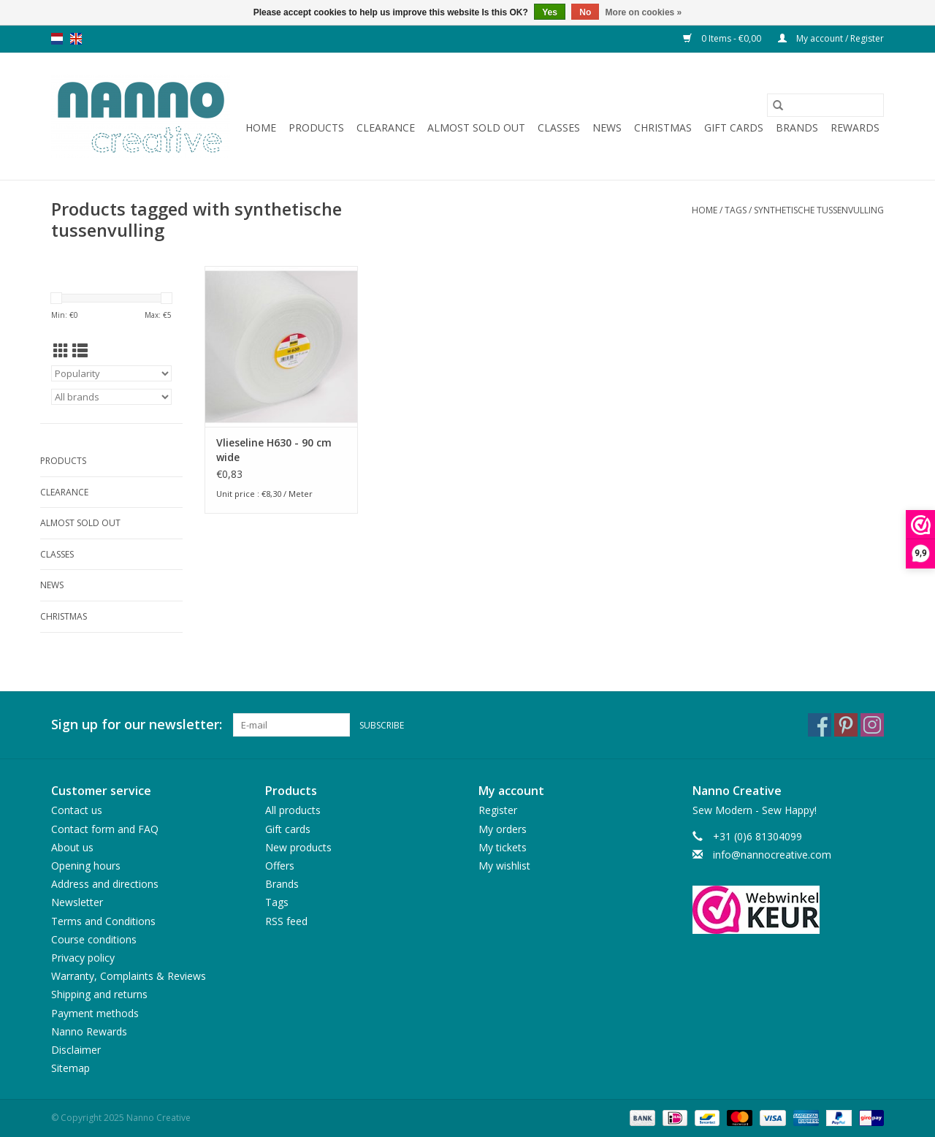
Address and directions (105, 884)
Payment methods (95, 1013)
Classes (559, 127)
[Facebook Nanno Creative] (819, 725)
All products (293, 810)
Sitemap (70, 1068)
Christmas (663, 127)
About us (72, 847)
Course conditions (94, 939)
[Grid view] (61, 351)
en (76, 39)
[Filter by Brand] (111, 397)
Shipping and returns (99, 994)
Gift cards (733, 127)
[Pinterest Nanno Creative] (846, 725)
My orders (502, 829)
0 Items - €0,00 (723, 38)
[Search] (825, 105)
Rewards (855, 127)
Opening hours (86, 865)
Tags (736, 210)
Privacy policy (83, 958)
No (585, 12)
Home (260, 127)
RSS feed (286, 921)
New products (298, 847)
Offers (279, 865)
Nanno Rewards (89, 1031)
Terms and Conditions (103, 921)
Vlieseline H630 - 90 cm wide (274, 450)
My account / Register (831, 38)
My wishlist (504, 865)
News (607, 127)
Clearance (385, 127)
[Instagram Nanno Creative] (872, 725)
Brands (797, 127)
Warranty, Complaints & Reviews (128, 976)
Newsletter (77, 902)
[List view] (80, 351)
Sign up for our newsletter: (136, 724)
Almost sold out (476, 127)
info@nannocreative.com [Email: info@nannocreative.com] (772, 855)
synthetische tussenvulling (819, 210)
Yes (549, 12)
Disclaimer (76, 1050)
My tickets (502, 847)
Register (497, 810)
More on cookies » (644, 12)
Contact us (76, 810)
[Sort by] (111, 373)
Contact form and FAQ (105, 829)
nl (57, 39)
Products (316, 127)
